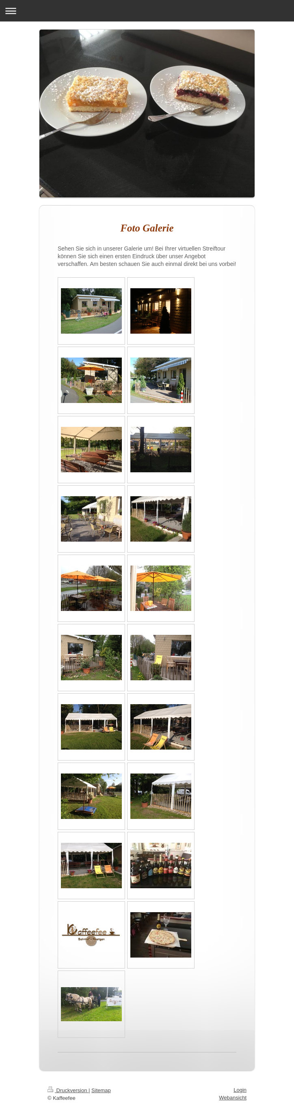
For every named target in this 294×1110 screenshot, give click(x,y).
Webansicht (232, 1098)
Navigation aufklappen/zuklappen (147, 10)
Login (239, 1090)
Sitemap (101, 1090)
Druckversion (68, 1090)
